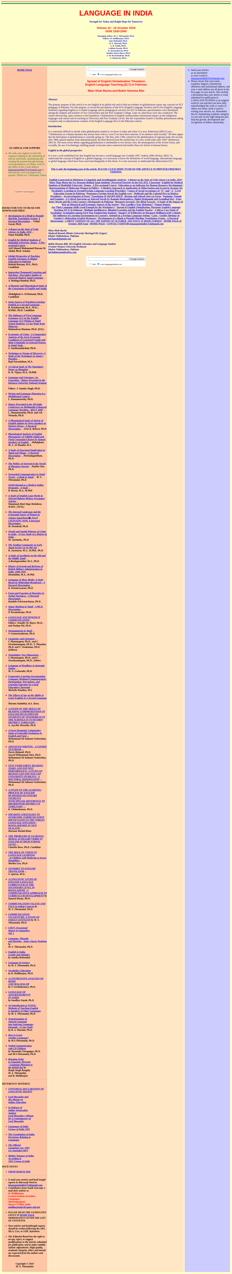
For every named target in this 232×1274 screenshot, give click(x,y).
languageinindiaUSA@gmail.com (25, 169)
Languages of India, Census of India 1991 (19, 1128)
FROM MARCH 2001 (19, 1171)
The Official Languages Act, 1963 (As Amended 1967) (19, 1148)
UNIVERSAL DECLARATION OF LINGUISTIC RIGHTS (26, 1090)
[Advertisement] (24, 85)
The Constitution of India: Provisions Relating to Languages (21, 1137)
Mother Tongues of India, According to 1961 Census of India (21, 1159)
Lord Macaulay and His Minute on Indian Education (18, 1100)
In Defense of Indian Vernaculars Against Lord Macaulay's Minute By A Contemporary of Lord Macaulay (20, 1114)
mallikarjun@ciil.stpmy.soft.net (24, 1207)
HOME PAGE (27, 1215)
